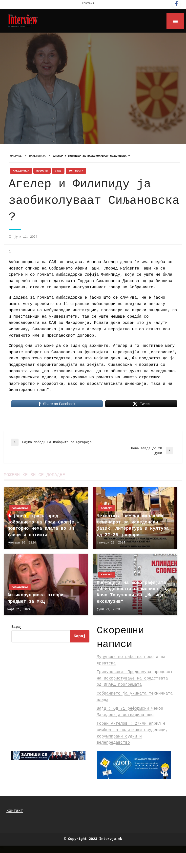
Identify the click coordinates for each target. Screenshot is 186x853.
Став (58, 170)
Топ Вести (76, 170)
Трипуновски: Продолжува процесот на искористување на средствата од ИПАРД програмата (135, 678)
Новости (42, 170)
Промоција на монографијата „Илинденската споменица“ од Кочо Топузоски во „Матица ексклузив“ (133, 592)
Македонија (37, 156)
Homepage (15, 156)
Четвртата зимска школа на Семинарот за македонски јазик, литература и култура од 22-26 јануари (133, 525)
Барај (16, 627)
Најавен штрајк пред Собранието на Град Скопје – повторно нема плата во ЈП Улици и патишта (43, 525)
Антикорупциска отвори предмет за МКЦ (35, 598)
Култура (106, 507)
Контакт (88, 3)
